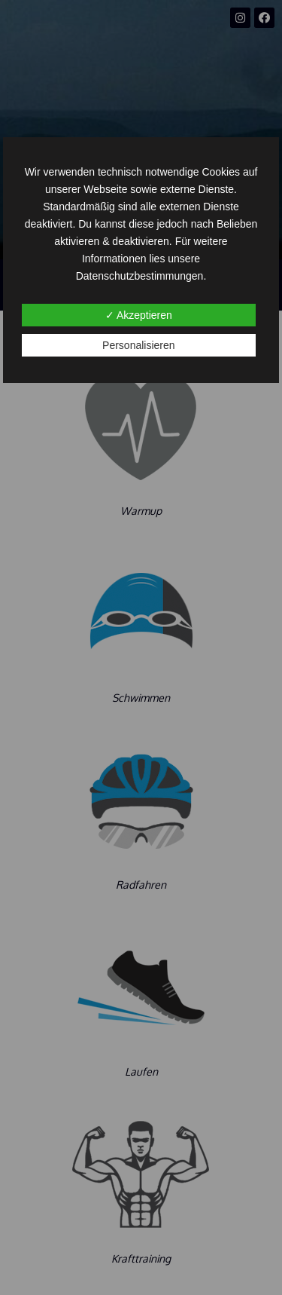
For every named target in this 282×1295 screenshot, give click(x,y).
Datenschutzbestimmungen (140, 276)
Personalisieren (138, 345)
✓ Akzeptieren (138, 315)
